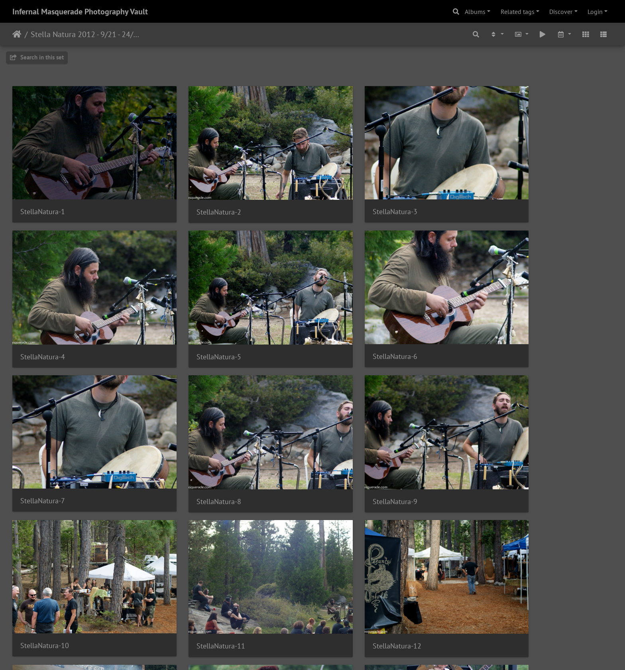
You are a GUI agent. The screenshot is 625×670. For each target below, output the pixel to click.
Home (17, 34)
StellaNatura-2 (195, 196)
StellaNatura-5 (42, 325)
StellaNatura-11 (350, 453)
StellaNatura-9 (42, 453)
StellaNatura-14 (197, 581)
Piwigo (329, 653)
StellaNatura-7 (348, 324)
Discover (560, 12)
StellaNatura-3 (348, 195)
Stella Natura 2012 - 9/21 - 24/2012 (86, 34)
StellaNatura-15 (350, 581)
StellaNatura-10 (197, 453)
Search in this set (37, 57)
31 (352, 623)
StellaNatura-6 (195, 324)
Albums (475, 12)
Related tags (518, 12)
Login (595, 12)
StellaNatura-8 (502, 325)
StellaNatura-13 (44, 582)
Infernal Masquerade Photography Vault (80, 11)
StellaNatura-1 (42, 195)
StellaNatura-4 (502, 196)
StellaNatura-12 (504, 453)
